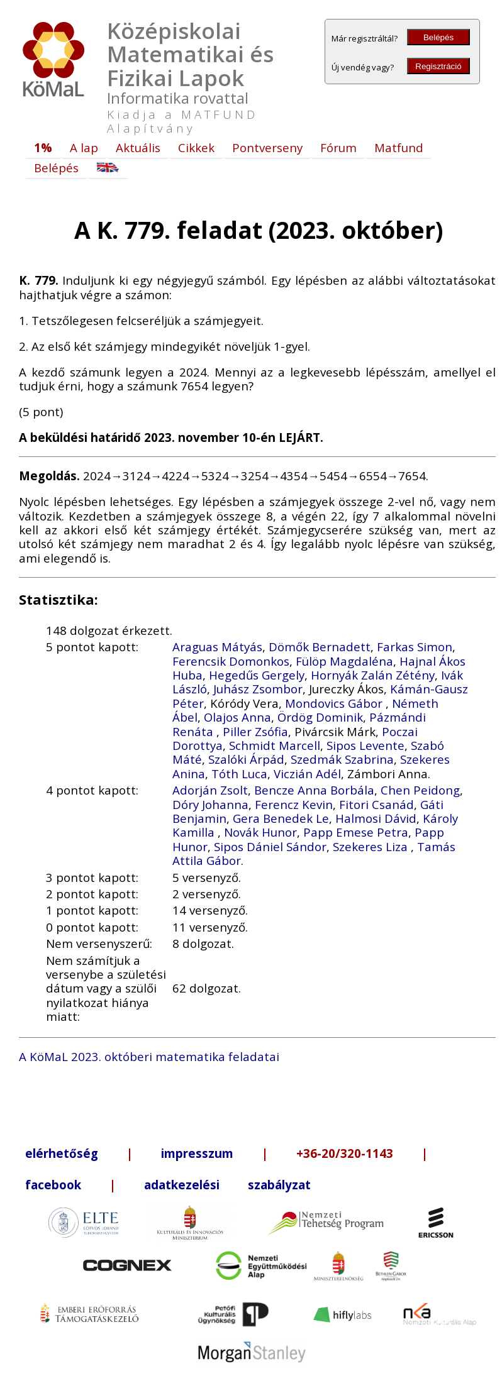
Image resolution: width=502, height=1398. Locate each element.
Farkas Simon (414, 646)
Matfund (398, 147)
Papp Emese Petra (355, 832)
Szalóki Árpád (246, 759)
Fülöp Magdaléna (344, 661)
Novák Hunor (260, 832)
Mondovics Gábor (335, 703)
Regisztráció (438, 66)
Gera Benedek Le (281, 818)
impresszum (197, 1153)
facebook (53, 1184)
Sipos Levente (365, 745)
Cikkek (196, 147)
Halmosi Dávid (375, 818)
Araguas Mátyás (217, 646)
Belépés (438, 37)
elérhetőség (61, 1153)
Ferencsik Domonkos (230, 661)
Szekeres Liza (372, 846)
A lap (84, 147)
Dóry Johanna (210, 804)
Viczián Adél (307, 773)
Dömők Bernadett (320, 646)
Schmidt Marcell (274, 745)
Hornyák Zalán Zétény (373, 675)
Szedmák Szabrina (342, 759)
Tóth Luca (239, 773)
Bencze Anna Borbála (314, 790)
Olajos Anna (237, 717)
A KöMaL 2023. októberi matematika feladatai (149, 1056)
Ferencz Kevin (294, 804)
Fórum (338, 147)
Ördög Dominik (320, 717)
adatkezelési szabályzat (227, 1184)
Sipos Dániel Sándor (270, 846)
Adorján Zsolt (210, 790)
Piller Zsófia (255, 731)
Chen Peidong (420, 790)
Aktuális (138, 147)
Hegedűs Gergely (256, 675)
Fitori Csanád (376, 804)
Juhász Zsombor (258, 688)
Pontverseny (267, 147)
